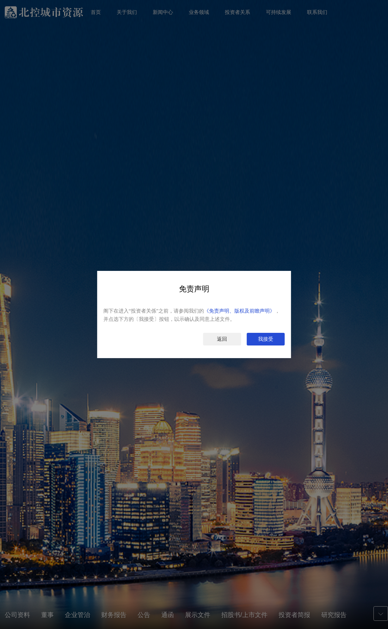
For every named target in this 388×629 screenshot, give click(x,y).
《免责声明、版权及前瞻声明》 (239, 311)
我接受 (265, 339)
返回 (222, 339)
